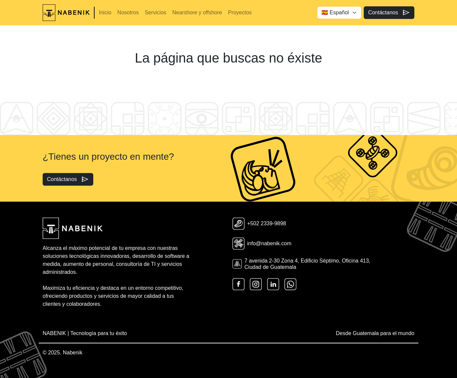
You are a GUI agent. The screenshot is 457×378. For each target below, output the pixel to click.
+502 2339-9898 (259, 224)
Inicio (105, 12)
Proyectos (239, 12)
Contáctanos (389, 12)
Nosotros (128, 12)
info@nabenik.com (261, 244)
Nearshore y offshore (197, 12)
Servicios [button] (155, 12)
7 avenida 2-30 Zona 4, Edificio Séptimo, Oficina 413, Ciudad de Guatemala (301, 264)
